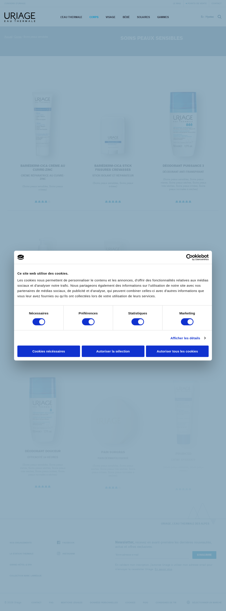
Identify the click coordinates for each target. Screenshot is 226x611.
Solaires (143, 17)
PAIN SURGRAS (113, 455)
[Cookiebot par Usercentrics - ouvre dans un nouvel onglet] (189, 257)
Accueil (8, 36)
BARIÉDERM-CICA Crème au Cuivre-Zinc (42, 168)
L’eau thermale (71, 17)
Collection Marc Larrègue (26, 575)
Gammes (163, 17)
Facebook (66, 542)
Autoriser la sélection (113, 351)
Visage (110, 17)
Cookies (130, 602)
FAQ (51, 602)
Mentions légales (71, 602)
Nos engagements (21, 542)
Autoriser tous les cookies (177, 351)
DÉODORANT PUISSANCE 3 (183, 166)
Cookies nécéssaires (48, 351)
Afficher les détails (185, 338)
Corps (93, 17)
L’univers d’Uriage (15, 3)
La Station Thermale (21, 553)
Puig (145, 602)
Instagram (66, 553)
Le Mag (177, 3)
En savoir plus (163, 569)
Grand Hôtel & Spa (21, 564)
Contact (216, 3)
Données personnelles (104, 602)
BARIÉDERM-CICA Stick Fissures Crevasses (113, 168)
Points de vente (197, 3)
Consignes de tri (166, 602)
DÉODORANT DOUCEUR (42, 453)
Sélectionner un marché (204, 602)
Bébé (126, 17)
